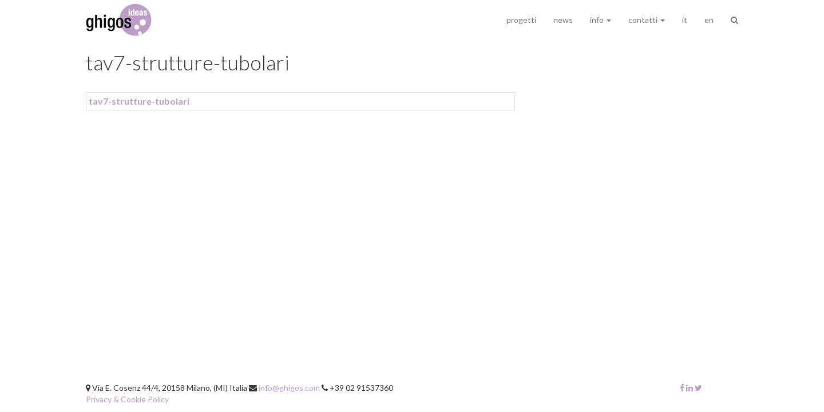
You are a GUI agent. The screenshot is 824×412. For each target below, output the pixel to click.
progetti (521, 20)
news (563, 20)
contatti (646, 20)
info (600, 20)
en (709, 20)
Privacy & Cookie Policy (127, 399)
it (684, 20)
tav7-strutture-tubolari (139, 101)
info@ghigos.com (289, 388)
